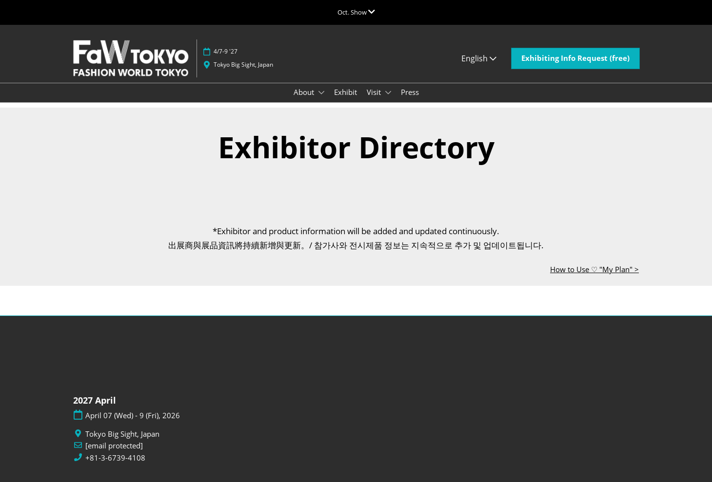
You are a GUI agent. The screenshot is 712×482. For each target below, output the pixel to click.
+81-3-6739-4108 (115, 458)
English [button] (478, 58)
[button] (575, 58)
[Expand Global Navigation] (356, 12)
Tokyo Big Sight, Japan (243, 64)
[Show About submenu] (321, 92)
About (305, 92)
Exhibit (345, 92)
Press (410, 92)
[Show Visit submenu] (388, 92)
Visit (375, 92)
